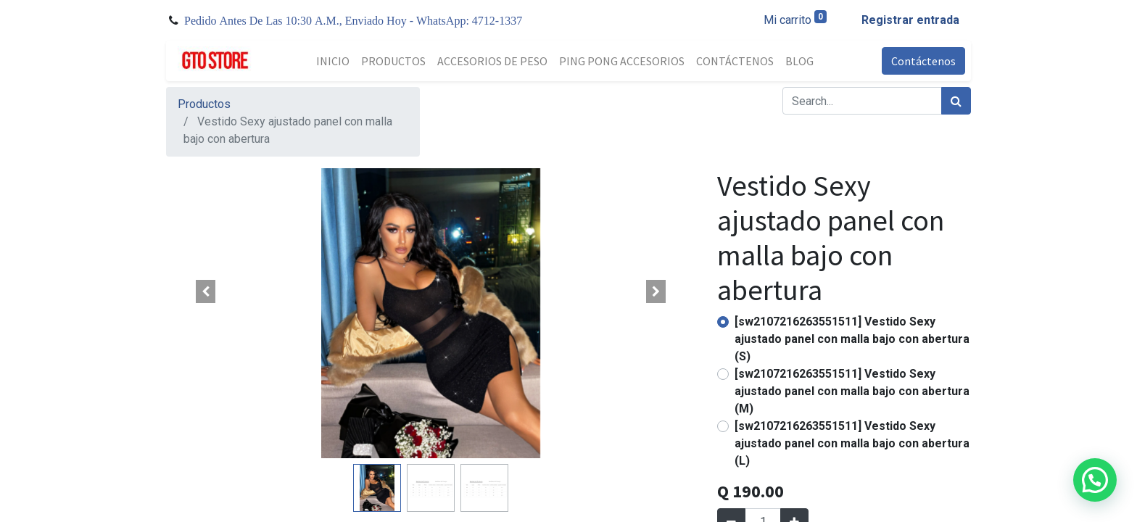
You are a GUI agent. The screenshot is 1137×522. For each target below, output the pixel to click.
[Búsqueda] (956, 101)
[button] (206, 291)
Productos (204, 104)
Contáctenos (923, 61)
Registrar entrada (910, 20)
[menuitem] (332, 60)
